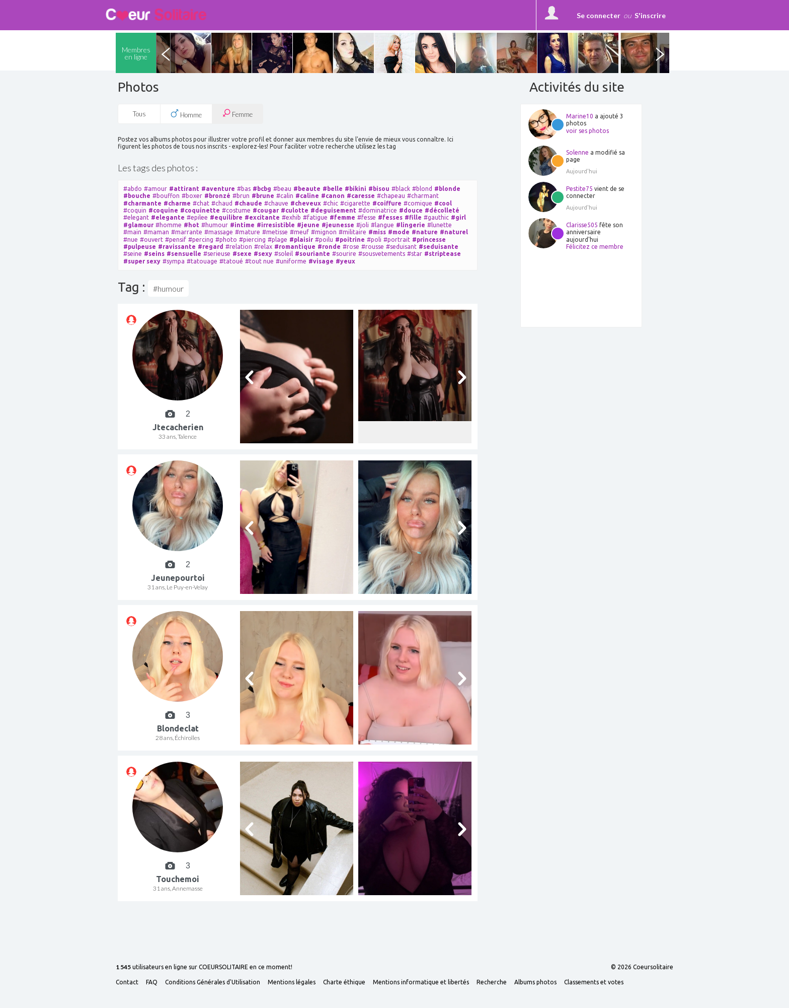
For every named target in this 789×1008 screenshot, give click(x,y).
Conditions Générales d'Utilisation (212, 982)
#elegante (168, 217)
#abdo (132, 188)
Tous (139, 114)
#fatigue (315, 217)
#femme (342, 217)
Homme (186, 114)
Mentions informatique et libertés (421, 982)
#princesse (429, 239)
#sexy (263, 253)
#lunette (439, 225)
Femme (237, 113)
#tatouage (202, 261)
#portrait (396, 239)
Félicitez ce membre (594, 246)
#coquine (163, 210)
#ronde (329, 246)
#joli (362, 225)
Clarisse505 (582, 225)
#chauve (276, 203)
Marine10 (579, 116)
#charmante (142, 203)
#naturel (454, 232)
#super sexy (142, 261)
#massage (218, 232)
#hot (191, 225)
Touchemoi (177, 879)
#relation (238, 246)
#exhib (291, 217)
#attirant (184, 188)
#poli (374, 239)
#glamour (138, 225)
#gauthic (436, 217)
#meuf (299, 232)
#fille (413, 217)
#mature (247, 232)
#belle (333, 188)
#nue (130, 239)
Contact (127, 982)
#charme (177, 203)
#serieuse (216, 253)
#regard (210, 246)
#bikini (355, 188)
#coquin (134, 210)
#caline (307, 195)
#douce (411, 210)
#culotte (294, 210)
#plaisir (301, 239)
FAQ (151, 982)
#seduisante (438, 246)
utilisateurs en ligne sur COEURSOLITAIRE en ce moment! (204, 967)
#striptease (442, 253)
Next (659, 53)
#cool (443, 203)
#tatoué (231, 261)
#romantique (294, 246)
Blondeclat (178, 728)
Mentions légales (291, 982)
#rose (351, 246)
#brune (263, 195)
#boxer (192, 195)
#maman (156, 232)
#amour (155, 188)
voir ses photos (587, 130)
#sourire (344, 253)
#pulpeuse (139, 246)
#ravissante (177, 246)
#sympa (174, 261)
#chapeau (391, 195)
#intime (242, 225)
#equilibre (226, 217)
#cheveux (305, 203)
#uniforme (291, 261)
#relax (263, 246)
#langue (382, 225)
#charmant (423, 195)
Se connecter (598, 15)
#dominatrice (377, 210)
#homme (168, 225)
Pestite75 (579, 188)
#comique (418, 203)
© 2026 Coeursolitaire (642, 967)
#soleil (283, 253)
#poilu (324, 239)
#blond (422, 188)
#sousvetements (381, 253)
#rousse (372, 246)
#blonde (447, 188)
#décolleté (442, 210)
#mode (399, 232)
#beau (282, 188)
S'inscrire (650, 15)
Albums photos (535, 982)
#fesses (390, 217)
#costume (236, 210)
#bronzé (217, 195)
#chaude (248, 203)
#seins (154, 253)
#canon (333, 195)
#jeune (308, 225)
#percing (200, 239)
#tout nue (259, 261)
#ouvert (151, 239)
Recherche (492, 982)
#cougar (266, 210)
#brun (241, 195)
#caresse (361, 195)
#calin (284, 195)
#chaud (221, 203)
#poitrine (350, 239)
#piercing (252, 239)
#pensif (175, 239)
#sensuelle (184, 253)
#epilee (197, 217)
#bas (244, 188)
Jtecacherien (177, 427)
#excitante (262, 217)
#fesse (366, 217)
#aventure (218, 188)
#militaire (352, 232)
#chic (330, 203)
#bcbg (262, 188)
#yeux (345, 261)
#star (414, 253)
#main (132, 232)
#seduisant (401, 246)
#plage (277, 239)
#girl (458, 217)
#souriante (312, 253)
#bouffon (166, 195)
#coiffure (387, 203)
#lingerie (410, 225)
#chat (201, 203)
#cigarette (355, 203)
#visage (321, 261)
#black (400, 188)
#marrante (186, 232)
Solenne (577, 152)
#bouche (136, 195)
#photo (226, 239)
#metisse (275, 232)
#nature (425, 232)
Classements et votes (593, 982)
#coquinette (200, 210)
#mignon (324, 232)
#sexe (242, 253)
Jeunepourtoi (178, 577)
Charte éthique (344, 982)
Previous (165, 53)
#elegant (136, 217)
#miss (377, 232)
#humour (214, 225)
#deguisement (333, 210)
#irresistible (276, 225)
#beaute (307, 188)
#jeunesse (338, 225)
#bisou (378, 188)
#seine (132, 253)
